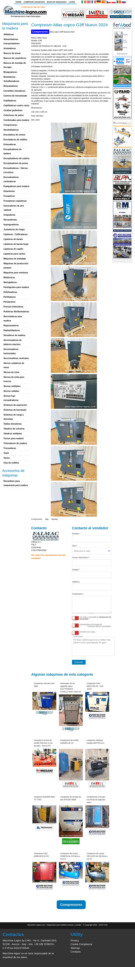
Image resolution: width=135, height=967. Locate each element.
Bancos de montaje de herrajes (14, 65)
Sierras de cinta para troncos (13, 379)
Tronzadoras (9, 448)
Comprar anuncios (34, 2)
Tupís (6, 453)
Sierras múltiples (11, 386)
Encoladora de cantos (14, 135)
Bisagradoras (10, 72)
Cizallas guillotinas (12, 110)
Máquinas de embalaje (14, 259)
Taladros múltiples (12, 433)
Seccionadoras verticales (16, 358)
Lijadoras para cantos (14, 254)
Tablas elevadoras (12, 424)
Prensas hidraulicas (13, 307)
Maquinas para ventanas (15, 272)
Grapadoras (9, 215)
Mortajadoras (10, 282)
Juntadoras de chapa (14, 229)
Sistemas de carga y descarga (13, 417)
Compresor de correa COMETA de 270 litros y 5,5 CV (70, 856)
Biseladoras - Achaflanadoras (11, 79)
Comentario (77, 594)
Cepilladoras (9, 100)
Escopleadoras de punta (15, 163)
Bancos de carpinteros (14, 58)
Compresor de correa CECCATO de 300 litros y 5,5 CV (97, 856)
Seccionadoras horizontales (10, 351)
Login (72, 2)
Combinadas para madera (16, 120)
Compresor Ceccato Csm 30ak (44, 684)
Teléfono (75, 582)
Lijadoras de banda (13, 239)
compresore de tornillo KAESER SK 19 (69, 741)
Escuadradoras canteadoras (11, 179)
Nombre (76, 534)
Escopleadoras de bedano (12, 151)
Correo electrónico (81, 557)
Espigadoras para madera (16, 186)
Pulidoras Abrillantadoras (16, 311)
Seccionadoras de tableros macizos (12, 342)
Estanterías (9, 191)
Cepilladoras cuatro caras (16, 105)
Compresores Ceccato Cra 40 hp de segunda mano (96, 799)
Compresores (40, 31)
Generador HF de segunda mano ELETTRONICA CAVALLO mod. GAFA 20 (70, 687)
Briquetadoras (10, 86)
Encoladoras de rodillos (15, 139)
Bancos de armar (12, 53)
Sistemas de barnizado (14, 410)
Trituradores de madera (15, 443)
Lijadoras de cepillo (13, 249)
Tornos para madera (13, 438)
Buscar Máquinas (57, 2)
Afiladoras (8, 34)
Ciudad (75, 570)
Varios (6, 458)
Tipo (74, 546)
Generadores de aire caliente (13, 208)
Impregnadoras (11, 224)
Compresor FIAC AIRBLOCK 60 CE (41, 854)
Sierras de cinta (11, 372)
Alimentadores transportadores (11, 41)
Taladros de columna (13, 429)
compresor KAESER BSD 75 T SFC (44, 798)
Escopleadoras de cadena (16, 158)
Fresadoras (9, 196)
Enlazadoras (9, 144)
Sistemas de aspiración (15, 405)
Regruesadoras (11, 325)
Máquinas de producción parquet (15, 265)
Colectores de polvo (13, 115)
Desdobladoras (11, 130)
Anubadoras (9, 48)
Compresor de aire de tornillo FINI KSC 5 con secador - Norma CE (43, 743)
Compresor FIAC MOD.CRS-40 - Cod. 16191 (95, 686)
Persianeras (9, 302)
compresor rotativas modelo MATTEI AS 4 (95, 741)
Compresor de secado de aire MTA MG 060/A (70, 798)
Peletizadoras (10, 292)
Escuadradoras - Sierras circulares (15, 170)
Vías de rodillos (11, 463)
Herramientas (10, 220)
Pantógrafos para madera (16, 287)
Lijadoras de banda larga (15, 244)
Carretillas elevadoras (14, 91)
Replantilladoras (11, 330)
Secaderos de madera (14, 335)
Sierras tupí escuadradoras (10, 398)
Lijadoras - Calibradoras (15, 234)
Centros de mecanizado (15, 96)
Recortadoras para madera (12, 318)
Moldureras (9, 277)
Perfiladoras (9, 297)
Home (18, 2)
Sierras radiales (11, 391)
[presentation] (93, 649)
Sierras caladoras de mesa (13, 365)
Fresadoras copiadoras (15, 201)
